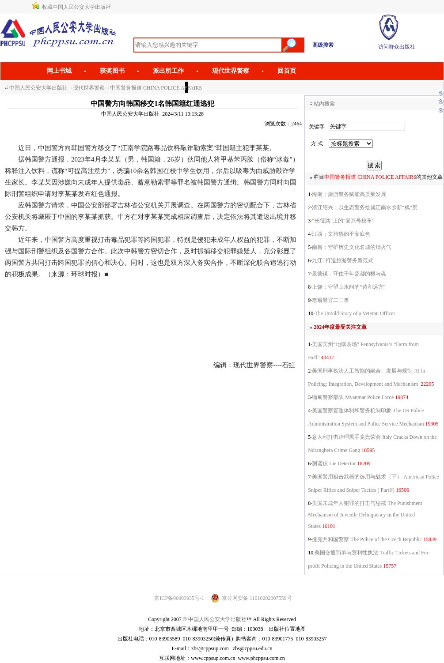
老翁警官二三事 (330, 300)
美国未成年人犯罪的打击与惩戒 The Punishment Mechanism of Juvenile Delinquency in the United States (365, 514)
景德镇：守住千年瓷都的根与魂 (349, 274)
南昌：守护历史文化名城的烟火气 (351, 247)
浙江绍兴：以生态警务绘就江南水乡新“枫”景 (364, 207)
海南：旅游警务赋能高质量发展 (349, 194)
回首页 (286, 71)
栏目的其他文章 (378, 177)
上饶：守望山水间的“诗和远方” (349, 287)
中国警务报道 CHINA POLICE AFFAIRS (156, 88)
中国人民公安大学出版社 (38, 88)
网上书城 (59, 71)
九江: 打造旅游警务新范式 (342, 260)
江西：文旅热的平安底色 (341, 234)
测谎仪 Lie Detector (334, 463)
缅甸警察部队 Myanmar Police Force (353, 397)
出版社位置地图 (287, 629)
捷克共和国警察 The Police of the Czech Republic (367, 539)
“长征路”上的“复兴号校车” (343, 221)
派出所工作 (168, 71)
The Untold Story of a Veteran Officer (355, 313)
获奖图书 (112, 71)
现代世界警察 (230, 71)
